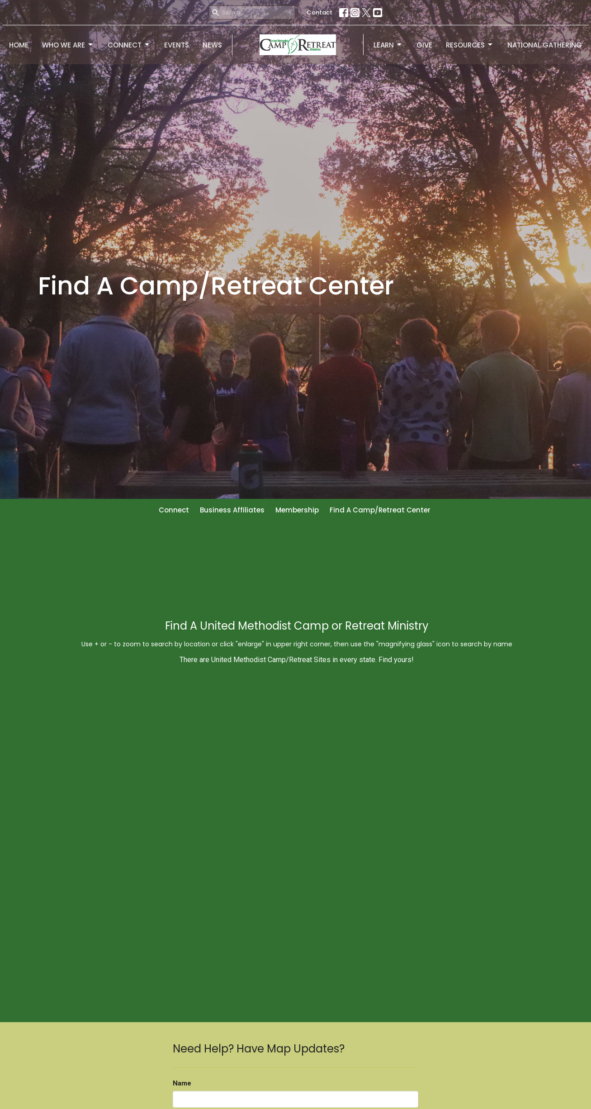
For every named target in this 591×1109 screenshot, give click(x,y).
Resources (470, 45)
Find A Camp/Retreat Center (380, 510)
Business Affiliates (232, 510)
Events (176, 45)
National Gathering (544, 45)
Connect (129, 45)
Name (182, 1083)
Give (424, 45)
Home (18, 45)
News (212, 45)
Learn (388, 45)
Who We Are (68, 45)
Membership (297, 510)
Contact (319, 12)
